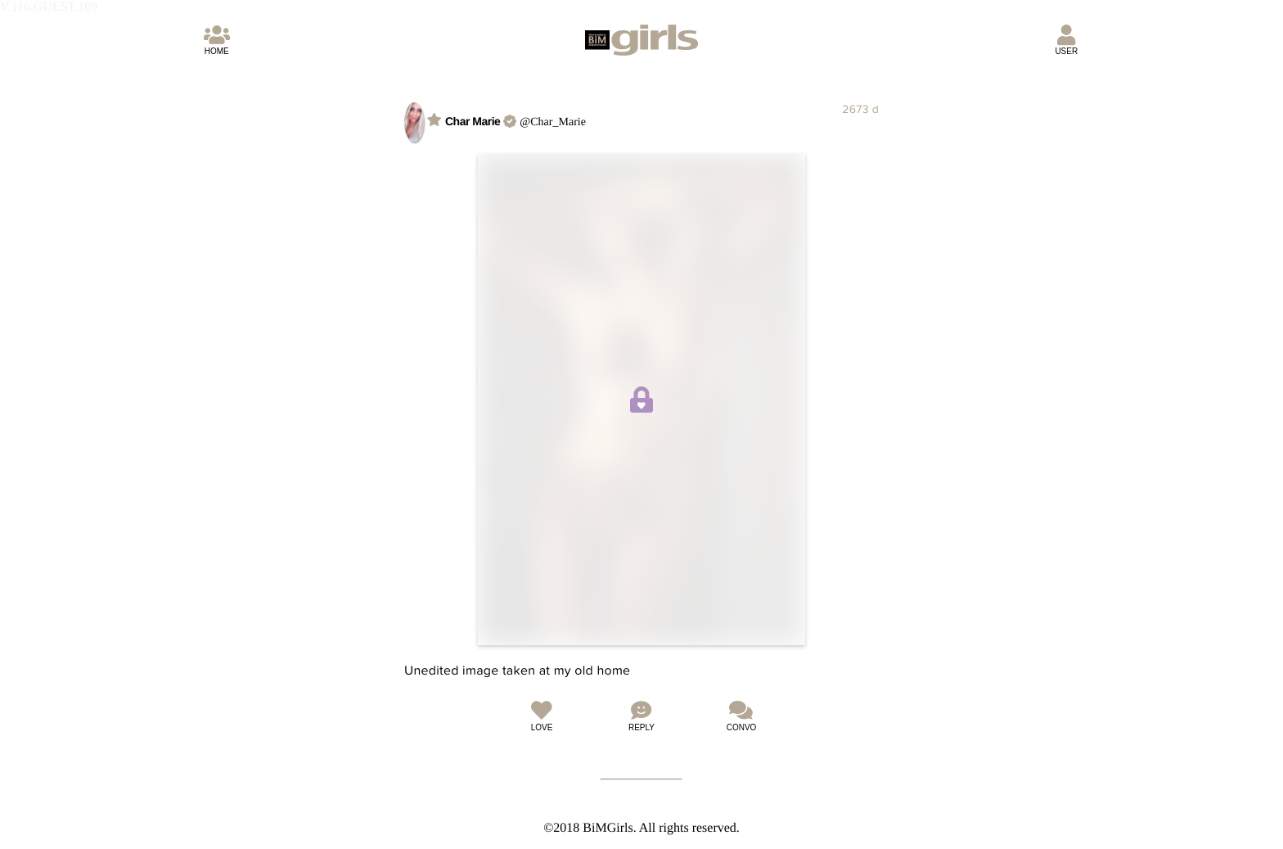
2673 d (860, 109)
